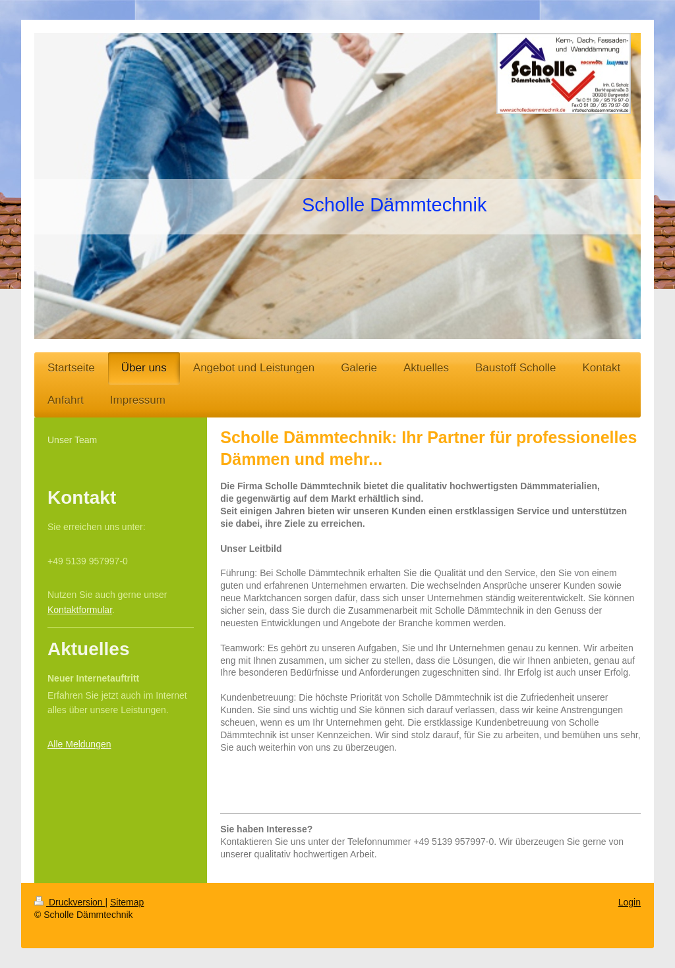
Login (629, 902)
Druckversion (69, 902)
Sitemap (127, 902)
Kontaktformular (79, 610)
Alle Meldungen (79, 744)
